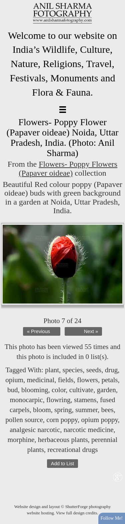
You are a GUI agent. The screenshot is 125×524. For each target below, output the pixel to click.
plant (52, 370)
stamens (85, 400)
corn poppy (62, 420)
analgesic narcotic (35, 430)
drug (111, 370)
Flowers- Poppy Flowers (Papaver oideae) (68, 168)
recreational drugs (72, 450)
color (59, 390)
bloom (42, 410)
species (73, 370)
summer (86, 410)
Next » (91, 331)
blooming (34, 390)
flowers (87, 380)
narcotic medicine (89, 430)
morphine (21, 440)
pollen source (24, 420)
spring (63, 410)
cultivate (81, 390)
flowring (58, 400)
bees (107, 410)
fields (66, 380)
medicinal (40, 380)
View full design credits (76, 512)
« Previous (38, 331)
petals (109, 380)
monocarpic (26, 400)
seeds (94, 370)
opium (14, 380)
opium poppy (99, 420)
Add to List (62, 463)
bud (12, 390)
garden (106, 390)
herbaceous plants (63, 440)
